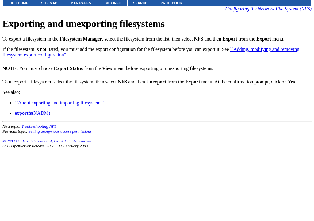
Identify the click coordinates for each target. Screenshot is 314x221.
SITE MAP (49, 3)
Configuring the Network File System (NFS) (268, 8)
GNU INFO (113, 3)
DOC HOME (19, 3)
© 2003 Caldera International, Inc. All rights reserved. (47, 141)
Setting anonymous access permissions (60, 131)
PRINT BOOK (171, 3)
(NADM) (32, 113)
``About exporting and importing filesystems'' (59, 102)
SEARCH (140, 3)
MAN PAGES (81, 3)
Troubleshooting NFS (38, 126)
